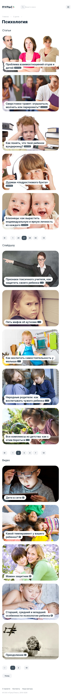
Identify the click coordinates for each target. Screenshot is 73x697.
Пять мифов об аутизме (21, 321)
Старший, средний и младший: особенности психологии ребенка (28, 613)
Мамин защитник (17, 576)
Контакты (16, 689)
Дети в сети (14, 497)
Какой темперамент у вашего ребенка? (25, 535)
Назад (7, 676)
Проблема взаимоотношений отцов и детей (30, 66)
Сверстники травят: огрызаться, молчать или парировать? (27, 105)
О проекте (6, 689)
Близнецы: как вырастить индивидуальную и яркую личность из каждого (29, 221)
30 (36, 238)
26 (18, 238)
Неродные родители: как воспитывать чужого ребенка (25, 399)
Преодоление (15, 654)
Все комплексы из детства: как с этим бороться (27, 438)
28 (30, 238)
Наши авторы (27, 689)
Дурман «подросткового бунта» (27, 182)
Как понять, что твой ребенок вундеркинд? (25, 144)
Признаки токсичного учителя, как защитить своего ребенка (28, 281)
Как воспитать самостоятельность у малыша (30, 359)
